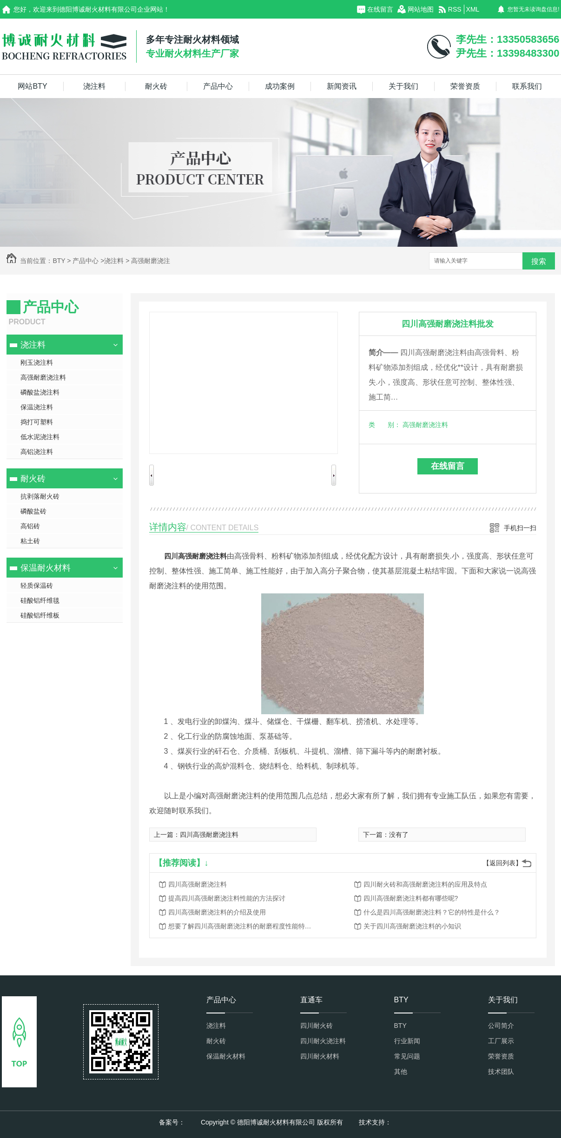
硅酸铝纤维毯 (39, 600)
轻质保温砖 (36, 585)
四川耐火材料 (319, 1056)
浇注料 (94, 86)
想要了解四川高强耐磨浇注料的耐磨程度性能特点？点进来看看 (242, 926)
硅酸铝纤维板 (39, 615)
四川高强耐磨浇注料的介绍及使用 (217, 912)
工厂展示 (501, 1041)
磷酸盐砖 (33, 511)
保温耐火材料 (45, 567)
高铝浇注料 (36, 451)
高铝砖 (30, 526)
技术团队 (501, 1071)
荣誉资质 (465, 86)
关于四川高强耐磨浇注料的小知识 (412, 926)
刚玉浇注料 (36, 362)
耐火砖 (156, 86)
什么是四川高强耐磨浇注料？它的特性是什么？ (431, 912)
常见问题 (407, 1056)
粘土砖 (30, 541)
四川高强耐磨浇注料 (195, 556)
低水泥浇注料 (39, 437)
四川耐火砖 (316, 1025)
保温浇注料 (36, 407)
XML (473, 9)
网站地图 (421, 9)
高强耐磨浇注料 (43, 377)
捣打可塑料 (36, 422)
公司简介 (501, 1025)
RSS (455, 9)
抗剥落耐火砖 (39, 496)
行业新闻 (407, 1041)
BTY (59, 260)
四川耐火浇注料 (323, 1041)
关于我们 (403, 86)
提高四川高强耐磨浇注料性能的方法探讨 (226, 898)
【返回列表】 (502, 863)
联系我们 (527, 86)
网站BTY (32, 86)
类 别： (385, 424)
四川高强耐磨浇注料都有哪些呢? (410, 898)
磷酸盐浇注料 (39, 392)
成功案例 (280, 86)
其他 (400, 1071)
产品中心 (218, 86)
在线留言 (380, 9)
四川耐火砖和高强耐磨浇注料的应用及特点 (425, 884)
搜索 (538, 261)
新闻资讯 (341, 86)
